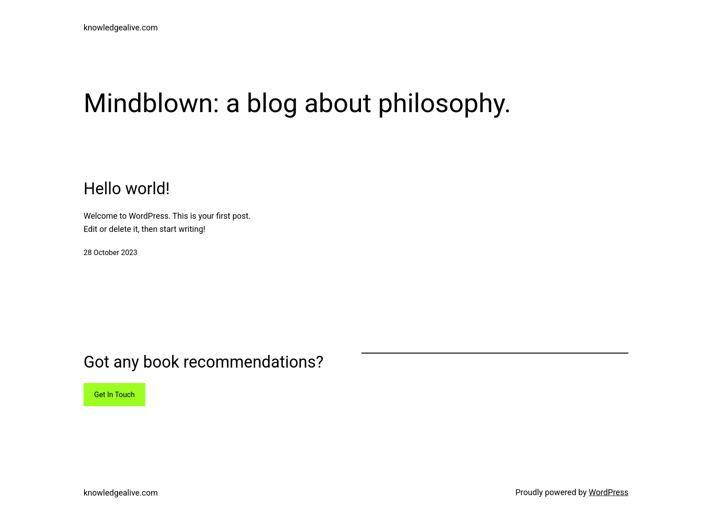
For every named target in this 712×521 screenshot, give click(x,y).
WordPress (608, 492)
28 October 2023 (110, 252)
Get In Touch (114, 394)
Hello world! (127, 188)
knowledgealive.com (121, 27)
